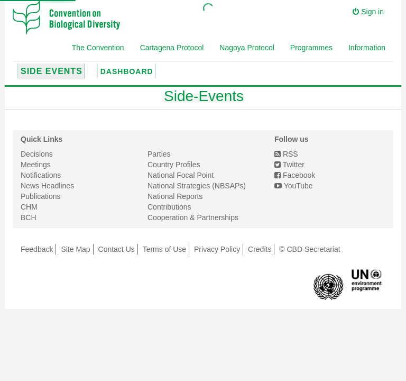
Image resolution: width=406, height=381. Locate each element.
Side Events (51, 71)
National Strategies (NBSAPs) (196, 186)
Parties (159, 154)
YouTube (293, 186)
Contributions (169, 207)
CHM (29, 207)
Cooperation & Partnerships (192, 217)
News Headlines (47, 186)
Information (366, 47)
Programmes (311, 47)
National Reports (174, 196)
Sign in (368, 11)
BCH (28, 217)
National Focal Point (180, 175)
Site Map (75, 249)
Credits (259, 249)
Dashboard (126, 71)
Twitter (289, 164)
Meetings (36, 164)
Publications (41, 196)
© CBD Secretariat (309, 249)
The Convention (98, 47)
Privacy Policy (217, 249)
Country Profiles (173, 164)
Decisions (37, 154)
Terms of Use (164, 249)
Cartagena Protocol (172, 47)
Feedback (37, 249)
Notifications (41, 175)
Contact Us (116, 249)
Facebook (294, 175)
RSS (286, 154)
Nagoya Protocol (246, 47)
